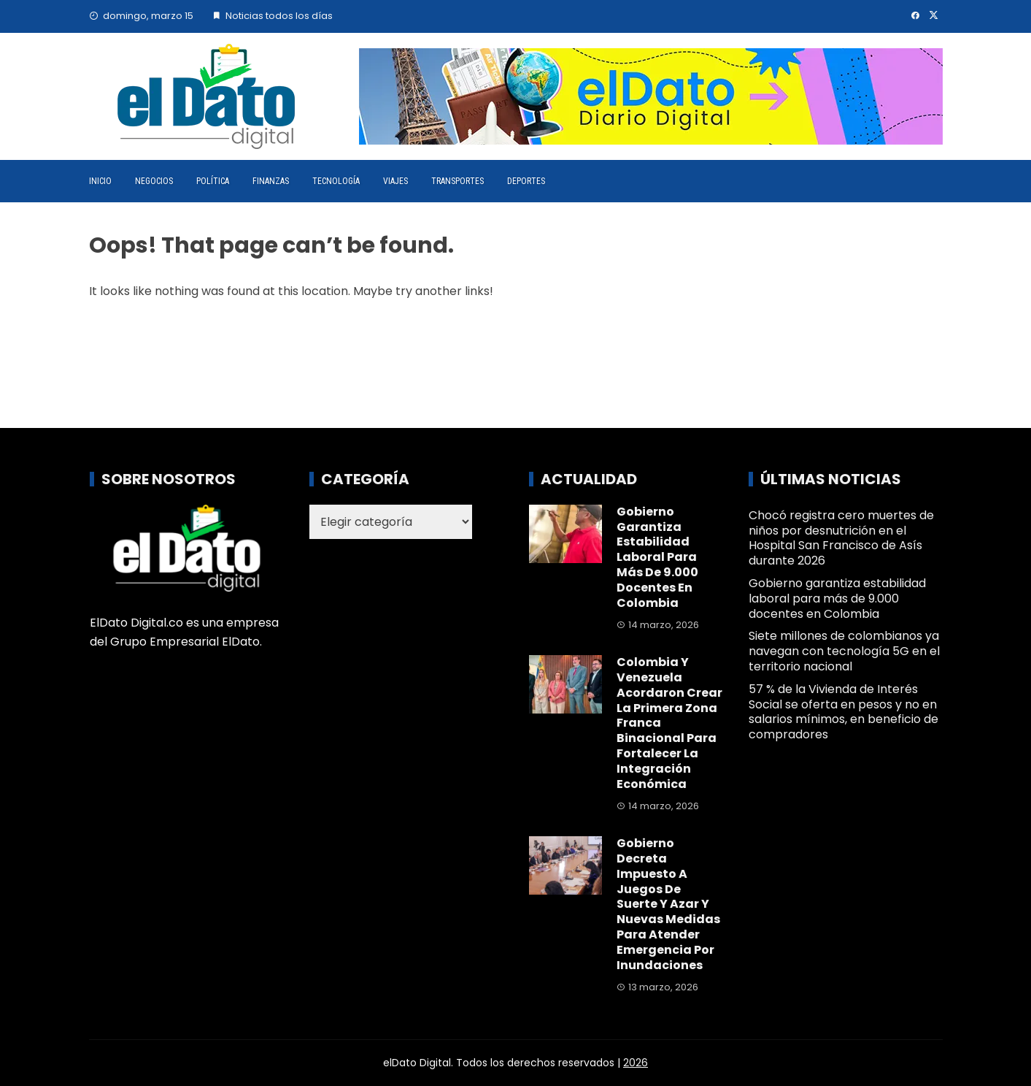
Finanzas (270, 181)
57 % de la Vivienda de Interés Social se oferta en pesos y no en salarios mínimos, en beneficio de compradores (843, 712)
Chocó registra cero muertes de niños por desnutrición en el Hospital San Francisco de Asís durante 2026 (841, 538)
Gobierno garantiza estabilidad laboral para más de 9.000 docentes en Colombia (657, 557)
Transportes (457, 181)
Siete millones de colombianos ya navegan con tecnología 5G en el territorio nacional (844, 651)
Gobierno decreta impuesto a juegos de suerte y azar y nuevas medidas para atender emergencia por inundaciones (668, 904)
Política (212, 181)
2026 (635, 1062)
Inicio (100, 181)
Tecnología (336, 181)
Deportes (526, 181)
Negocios (154, 181)
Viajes (395, 181)
